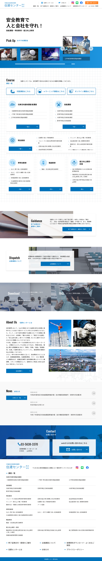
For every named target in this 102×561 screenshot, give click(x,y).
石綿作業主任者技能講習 (64, 111)
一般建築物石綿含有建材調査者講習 (22, 111)
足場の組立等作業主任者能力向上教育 (49, 530)
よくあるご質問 (93, 6)
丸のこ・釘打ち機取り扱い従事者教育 (49, 512)
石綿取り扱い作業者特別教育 (47, 502)
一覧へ (28, 127)
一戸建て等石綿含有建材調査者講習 (22, 114)
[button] (62, 49)
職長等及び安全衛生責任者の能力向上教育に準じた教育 (82, 175)
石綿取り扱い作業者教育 (46, 138)
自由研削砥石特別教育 (45, 149)
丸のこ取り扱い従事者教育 (19, 169)
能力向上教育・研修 (12, 527)
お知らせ (45, 549)
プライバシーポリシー (75, 549)
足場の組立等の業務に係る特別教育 (50, 146)
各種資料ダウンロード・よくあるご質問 (80, 544)
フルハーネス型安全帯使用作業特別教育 (18, 499)
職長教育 (9, 520)
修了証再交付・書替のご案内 (49, 6)
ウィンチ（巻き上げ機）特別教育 (80, 138)
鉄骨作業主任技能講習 (64, 121)
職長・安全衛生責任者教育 (50, 169)
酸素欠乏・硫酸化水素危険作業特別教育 (18, 505)
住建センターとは (15, 549)
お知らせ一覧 (17, 398)
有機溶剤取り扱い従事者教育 (20, 178)
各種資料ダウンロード (80, 6)
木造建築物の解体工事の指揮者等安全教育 (19, 515)
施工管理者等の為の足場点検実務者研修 (81, 530)
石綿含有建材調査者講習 (13, 477)
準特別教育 (9, 509)
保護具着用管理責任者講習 (14, 535)
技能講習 (9, 485)
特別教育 (9, 496)
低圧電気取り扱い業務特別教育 (80, 141)
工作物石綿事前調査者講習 (19, 117)
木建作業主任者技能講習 (64, 117)
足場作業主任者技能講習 (64, 114)
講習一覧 (36, 6)
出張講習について (65, 6)
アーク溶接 (41, 505)
